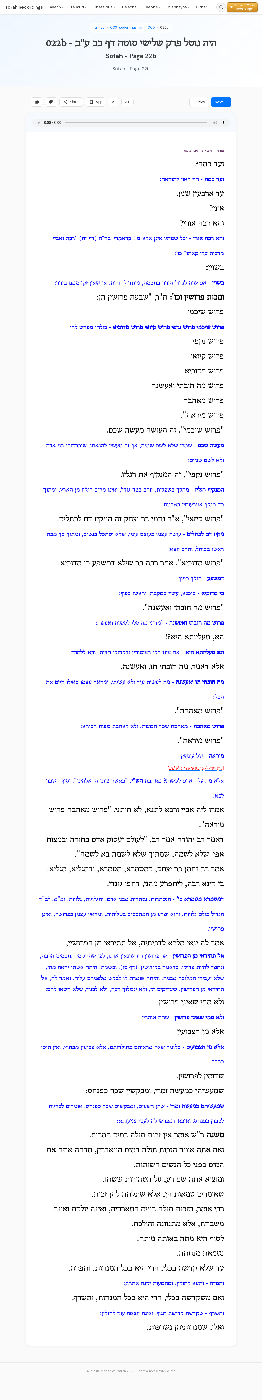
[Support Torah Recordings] (242, 7)
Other (203, 7)
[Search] (221, 7)
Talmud (78, 7)
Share (71, 102)
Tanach (55, 7)
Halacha (130, 7)
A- (113, 102)
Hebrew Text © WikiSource (156, 1371)
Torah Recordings (24, 7)
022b (164, 27)
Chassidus (104, 7)
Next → (221, 102)
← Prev (199, 102)
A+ (127, 102)
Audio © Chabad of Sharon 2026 (111, 1371)
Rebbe (153, 7)
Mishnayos (178, 7)
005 (151, 27)
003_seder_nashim (126, 27)
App (95, 102)
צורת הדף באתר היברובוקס (204, 150)
